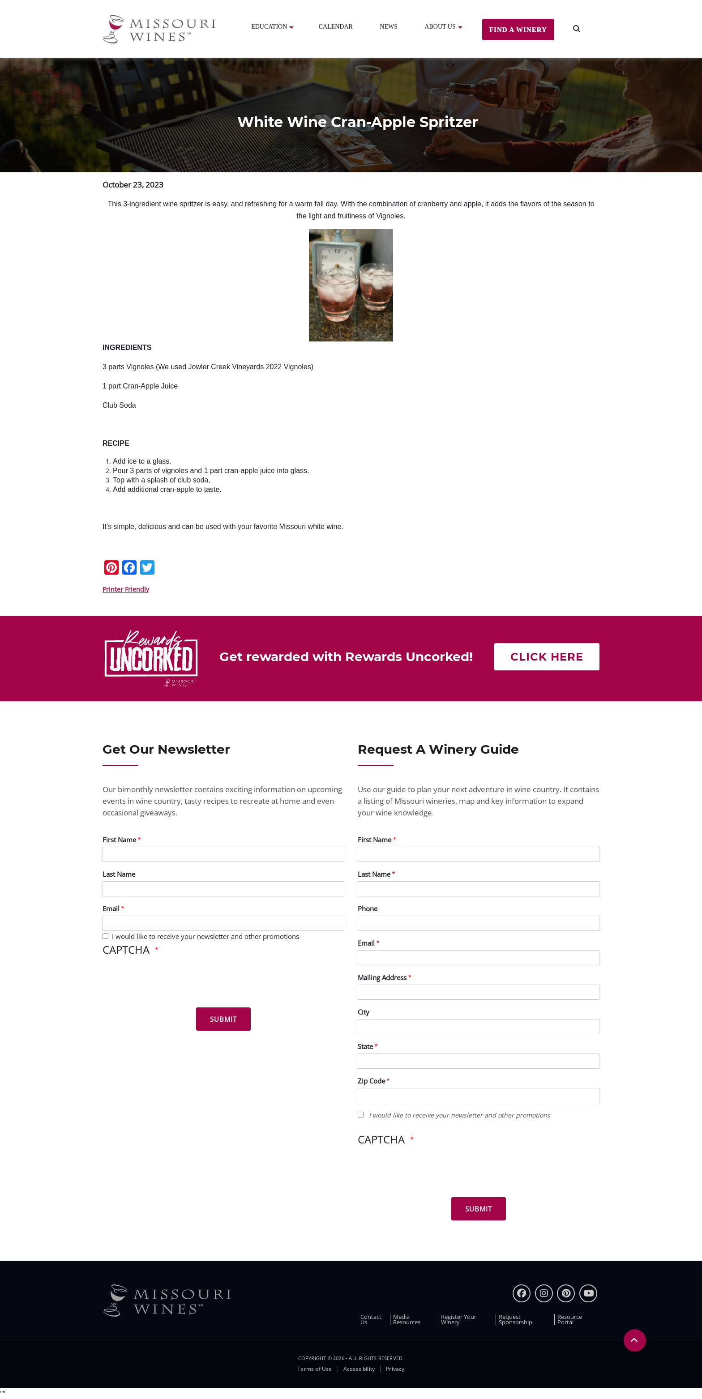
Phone (367, 908)
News (389, 26)
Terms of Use (314, 1369)
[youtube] (588, 1293)
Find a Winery (518, 29)
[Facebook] (522, 1293)
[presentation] (171, 983)
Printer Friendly (126, 589)
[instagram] (544, 1293)
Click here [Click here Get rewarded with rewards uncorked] (546, 656)
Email (111, 908)
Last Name (119, 874)
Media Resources (406, 1319)
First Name (119, 839)
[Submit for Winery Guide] (478, 1208)
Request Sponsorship (515, 1319)
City (363, 1011)
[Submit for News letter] (223, 1019)
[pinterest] (566, 1293)
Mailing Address (382, 977)
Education (269, 26)
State (365, 1046)
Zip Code (371, 1080)
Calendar (336, 26)
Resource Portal (569, 1319)
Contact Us (370, 1319)
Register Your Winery (458, 1319)
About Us (439, 26)
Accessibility (359, 1369)
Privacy (395, 1369)
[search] (576, 29)
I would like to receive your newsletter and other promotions (205, 936)
